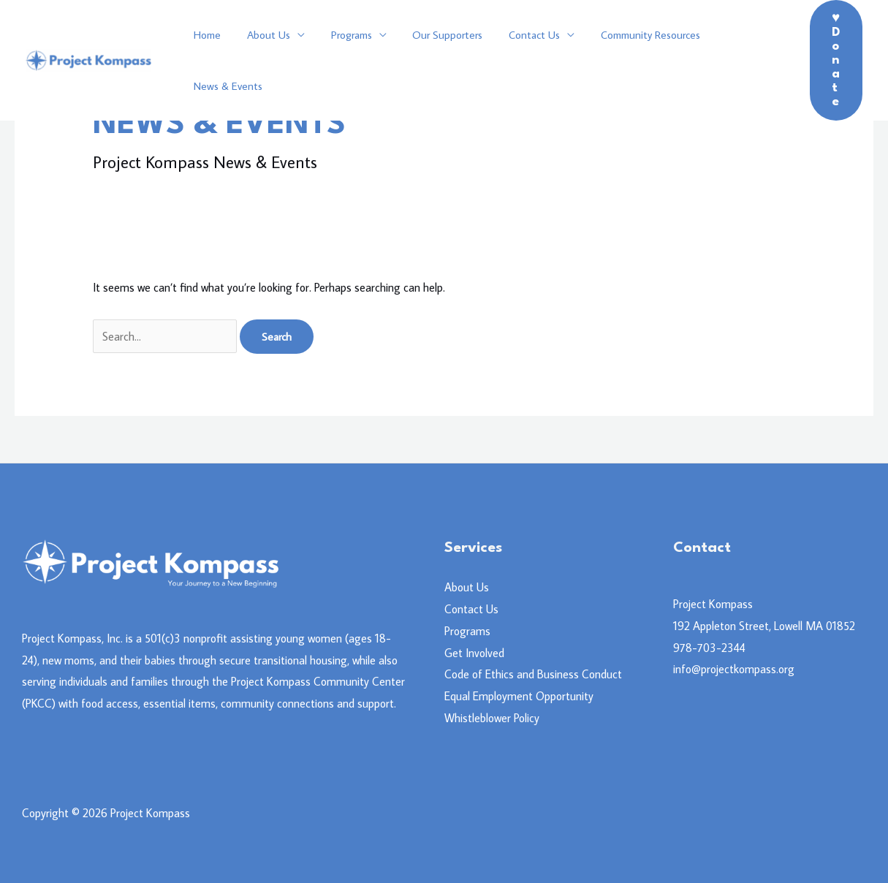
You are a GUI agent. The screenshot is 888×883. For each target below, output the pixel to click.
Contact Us (515, 60)
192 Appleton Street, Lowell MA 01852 (764, 625)
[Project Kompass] (88, 58)
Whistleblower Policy (491, 717)
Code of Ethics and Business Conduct (533, 674)
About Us (262, 60)
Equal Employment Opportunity (518, 696)
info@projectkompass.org (733, 669)
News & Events (733, 60)
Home (205, 60)
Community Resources (627, 60)
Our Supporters (433, 60)
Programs (340, 60)
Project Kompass (713, 603)
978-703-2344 (709, 647)
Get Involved (474, 652)
